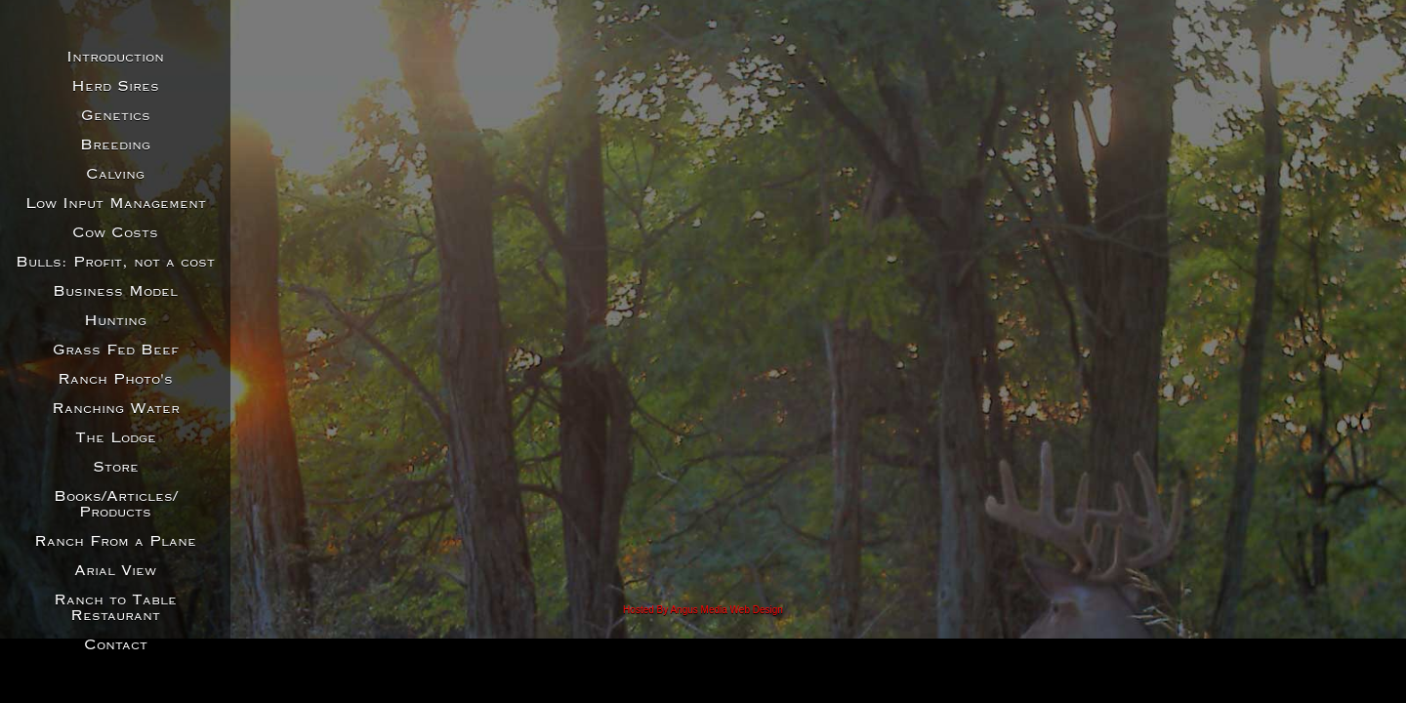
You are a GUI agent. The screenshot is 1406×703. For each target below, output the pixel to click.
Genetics (115, 116)
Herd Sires (115, 87)
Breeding (115, 145)
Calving (115, 175)
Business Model (115, 292)
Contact (115, 645)
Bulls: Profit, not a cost (115, 262)
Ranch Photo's (115, 380)
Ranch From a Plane (115, 542)
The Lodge (115, 438)
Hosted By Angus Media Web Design (703, 609)
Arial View (115, 571)
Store (116, 467)
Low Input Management (115, 204)
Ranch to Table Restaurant (115, 608)
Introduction (115, 57)
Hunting (115, 321)
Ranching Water (116, 409)
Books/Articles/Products (116, 504)
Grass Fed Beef (116, 350)
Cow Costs (115, 233)
